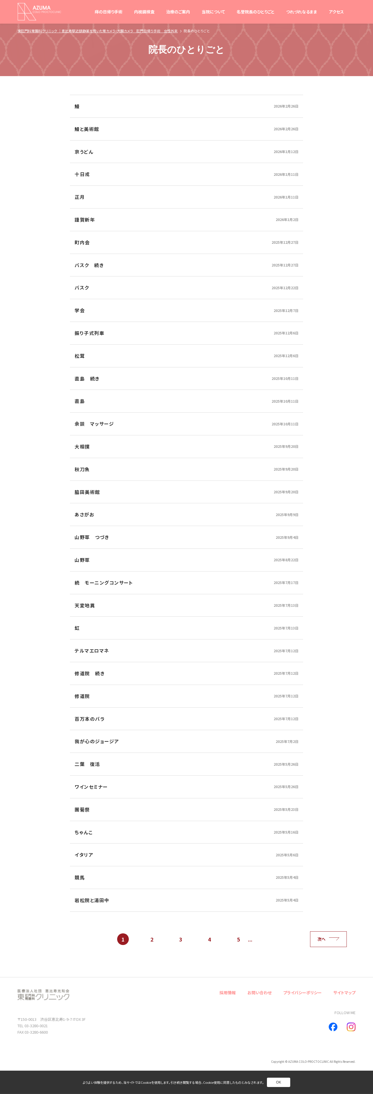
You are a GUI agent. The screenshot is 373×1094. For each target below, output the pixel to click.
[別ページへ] (186, 106)
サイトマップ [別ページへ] (344, 992)
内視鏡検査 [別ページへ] (144, 12)
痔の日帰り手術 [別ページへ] (108, 12)
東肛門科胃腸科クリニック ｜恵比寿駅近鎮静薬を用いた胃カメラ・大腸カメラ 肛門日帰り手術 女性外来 (97, 30)
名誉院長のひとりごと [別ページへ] (256, 12)
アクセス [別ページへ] (336, 12)
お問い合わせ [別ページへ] (259, 992)
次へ (328, 939)
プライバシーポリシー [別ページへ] (302, 992)
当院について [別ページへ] (213, 12)
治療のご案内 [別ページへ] (178, 12)
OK (278, 1082)
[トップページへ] (39, 11)
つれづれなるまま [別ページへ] (301, 12)
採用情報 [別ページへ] (227, 992)
